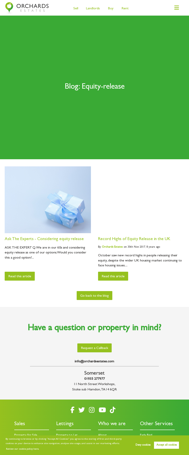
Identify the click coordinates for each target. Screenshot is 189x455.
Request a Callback (94, 348)
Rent (125, 8)
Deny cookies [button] (143, 445)
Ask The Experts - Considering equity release (44, 239)
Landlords (93, 8)
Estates (112, 247)
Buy (110, 8)
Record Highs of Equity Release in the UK (134, 239)
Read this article (19, 276)
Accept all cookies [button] (166, 445)
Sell (75, 8)
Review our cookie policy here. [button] (22, 449)
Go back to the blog (94, 296)
